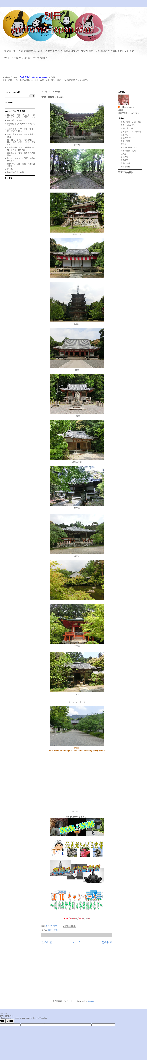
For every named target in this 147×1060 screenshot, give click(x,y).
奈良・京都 (52, 930)
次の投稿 (46, 942)
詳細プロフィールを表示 (128, 113)
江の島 (10, 169)
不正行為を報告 (125, 172)
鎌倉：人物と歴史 (128, 125)
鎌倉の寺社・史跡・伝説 (17, 120)
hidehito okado (127, 107)
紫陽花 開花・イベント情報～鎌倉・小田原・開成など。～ (20, 148)
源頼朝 (123, 144)
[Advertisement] (76, 781)
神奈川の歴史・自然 (15, 172)
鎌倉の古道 (125, 163)
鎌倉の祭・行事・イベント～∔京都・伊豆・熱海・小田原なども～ (21, 116)
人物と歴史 (125, 166)
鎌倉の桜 (124, 135)
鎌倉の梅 (124, 157)
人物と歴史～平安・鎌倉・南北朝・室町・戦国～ (20, 130)
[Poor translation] (9, 1021)
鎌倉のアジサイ (127, 138)
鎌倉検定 (124, 160)
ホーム (77, 942)
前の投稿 (107, 942)
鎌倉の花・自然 (127, 128)
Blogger (91, 1001)
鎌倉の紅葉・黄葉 (128, 151)
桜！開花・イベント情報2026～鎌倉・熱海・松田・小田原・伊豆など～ (21, 142)
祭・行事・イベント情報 (131, 132)
